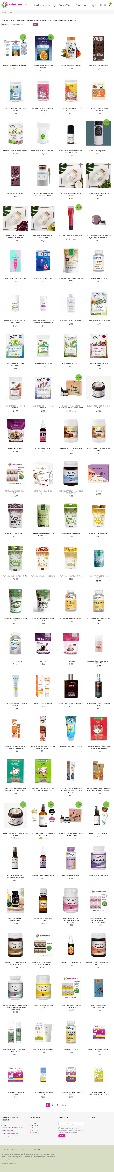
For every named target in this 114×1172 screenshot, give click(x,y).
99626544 (10, 1130)
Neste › (64, 1105)
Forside (34, 1123)
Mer (101, 5)
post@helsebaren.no (12, 1133)
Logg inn (35, 1130)
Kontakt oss (35, 1132)
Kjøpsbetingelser (13, 1149)
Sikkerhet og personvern (31, 1149)
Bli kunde (35, 1125)
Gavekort (35, 1128)
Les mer (82, 1136)
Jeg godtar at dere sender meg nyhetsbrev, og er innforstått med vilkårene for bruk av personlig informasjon (70, 1130)
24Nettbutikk (12, 1163)
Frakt (3, 1149)
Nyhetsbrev (46, 1149)
